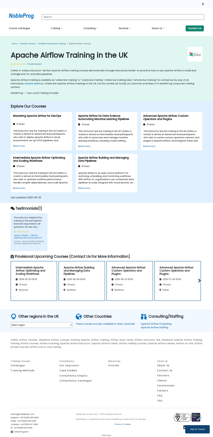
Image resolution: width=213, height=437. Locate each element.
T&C (160, 400)
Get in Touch (197, 429)
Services (124, 28)
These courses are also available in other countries (105, 324)
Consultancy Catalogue (75, 380)
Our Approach (69, 365)
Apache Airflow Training (80, 43)
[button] (199, 280)
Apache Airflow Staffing (154, 327)
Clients (162, 380)
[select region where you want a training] (41, 325)
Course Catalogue (19, 28)
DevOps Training (27, 43)
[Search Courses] (123, 17)
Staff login (106, 435)
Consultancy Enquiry (73, 375)
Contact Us (194, 28)
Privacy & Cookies (123, 424)
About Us (157, 28)
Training (56, 28)
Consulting (89, 28)
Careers (162, 390)
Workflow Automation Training (52, 43)
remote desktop (33, 83)
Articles (113, 365)
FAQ (160, 395)
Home (14, 43)
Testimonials (166, 385)
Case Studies (68, 370)
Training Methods (23, 370)
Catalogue (18, 365)
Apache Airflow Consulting (156, 324)
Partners (163, 375)
